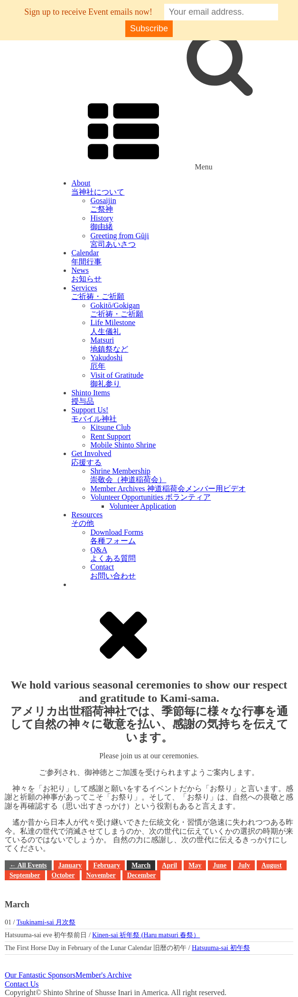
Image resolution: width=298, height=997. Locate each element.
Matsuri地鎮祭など (109, 344)
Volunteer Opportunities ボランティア (150, 497)
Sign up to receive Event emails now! (88, 12)
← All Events (28, 865)
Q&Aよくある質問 (113, 554)
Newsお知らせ (86, 274)
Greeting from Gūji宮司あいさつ (119, 240)
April (169, 865)
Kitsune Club (110, 427)
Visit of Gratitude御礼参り (116, 379)
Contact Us (22, 984)
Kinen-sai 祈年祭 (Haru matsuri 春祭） (146, 935)
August (271, 865)
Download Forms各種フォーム (116, 536)
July (244, 865)
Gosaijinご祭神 (103, 204)
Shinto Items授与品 (90, 397)
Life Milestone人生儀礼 (112, 326)
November (101, 875)
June (219, 865)
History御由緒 (101, 222)
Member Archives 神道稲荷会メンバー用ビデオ (167, 489)
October (63, 875)
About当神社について (97, 187)
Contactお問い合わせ (113, 571)
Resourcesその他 (86, 519)
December (141, 875)
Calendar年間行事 (86, 257)
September (24, 875)
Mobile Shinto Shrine (123, 445)
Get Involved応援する (91, 457)
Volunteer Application (142, 506)
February (106, 865)
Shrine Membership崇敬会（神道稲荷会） (128, 475)
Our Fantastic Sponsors (40, 975)
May (194, 865)
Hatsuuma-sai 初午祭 (221, 947)
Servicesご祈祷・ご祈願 (97, 292)
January (70, 865)
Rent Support (110, 436)
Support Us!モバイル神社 (94, 414)
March (140, 865)
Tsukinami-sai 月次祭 (46, 922)
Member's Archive (103, 975)
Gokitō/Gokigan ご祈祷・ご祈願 (116, 309)
